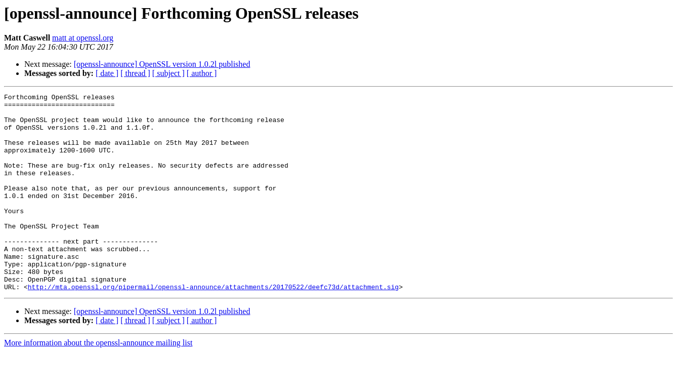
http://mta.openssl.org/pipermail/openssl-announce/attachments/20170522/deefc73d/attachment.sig (213, 326)
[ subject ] (168, 73)
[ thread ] (135, 73)
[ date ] (107, 73)
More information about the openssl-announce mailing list (98, 382)
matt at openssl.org (82, 37)
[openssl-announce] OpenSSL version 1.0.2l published (162, 64)
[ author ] (202, 73)
